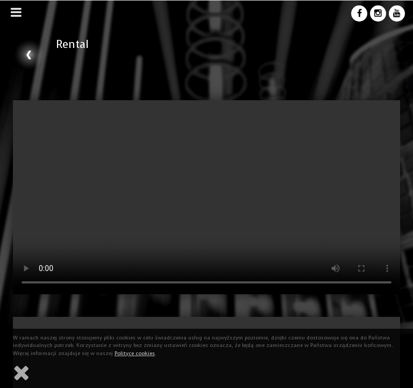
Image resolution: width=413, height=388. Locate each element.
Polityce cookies (135, 353)
